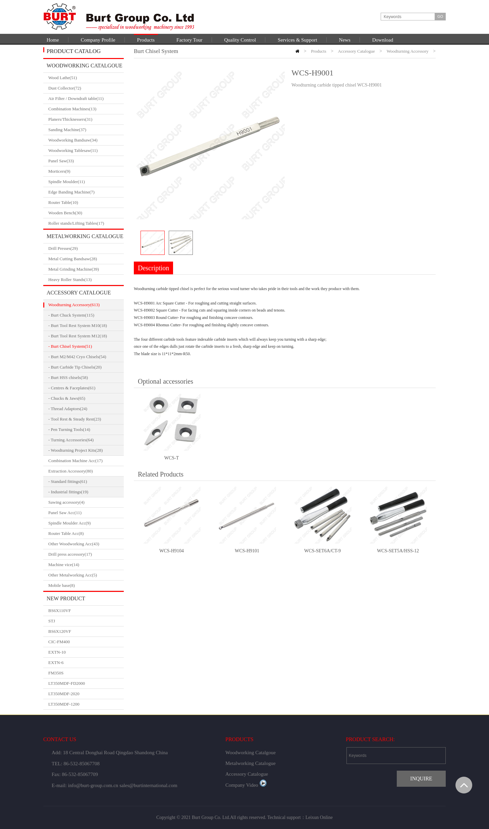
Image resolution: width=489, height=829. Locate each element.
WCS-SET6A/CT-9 (322, 550)
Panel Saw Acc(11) (86, 513)
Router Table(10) (86, 203)
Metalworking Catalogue (85, 236)
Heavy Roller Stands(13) (86, 280)
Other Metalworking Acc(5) (86, 575)
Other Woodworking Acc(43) (86, 544)
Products (146, 40)
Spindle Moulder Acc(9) (86, 523)
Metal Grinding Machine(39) (86, 269)
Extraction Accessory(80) (86, 471)
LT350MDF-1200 (63, 704)
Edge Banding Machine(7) (86, 192)
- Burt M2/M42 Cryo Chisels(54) (77, 356)
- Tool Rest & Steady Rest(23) (74, 419)
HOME (297, 51)
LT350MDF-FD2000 (66, 683)
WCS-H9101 (247, 550)
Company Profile (98, 40)
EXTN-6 (56, 662)
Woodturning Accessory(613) (86, 305)
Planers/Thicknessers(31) (86, 119)
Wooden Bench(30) (86, 213)
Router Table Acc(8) (86, 534)
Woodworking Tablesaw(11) (86, 151)
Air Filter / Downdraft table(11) (86, 99)
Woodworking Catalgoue (84, 65)
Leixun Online (319, 817)
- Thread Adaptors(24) (67, 408)
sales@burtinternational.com (148, 785)
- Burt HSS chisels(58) (68, 377)
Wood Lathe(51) (86, 78)
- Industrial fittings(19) (68, 491)
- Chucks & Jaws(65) (66, 398)
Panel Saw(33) (86, 161)
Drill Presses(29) (86, 248)
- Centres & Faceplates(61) (71, 387)
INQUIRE (421, 778)
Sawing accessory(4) (86, 502)
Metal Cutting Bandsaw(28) (86, 259)
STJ (51, 620)
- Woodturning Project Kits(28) (75, 450)
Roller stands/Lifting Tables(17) (86, 223)
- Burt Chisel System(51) (70, 346)
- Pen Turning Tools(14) (69, 429)
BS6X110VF (59, 610)
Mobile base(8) (86, 586)
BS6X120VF (59, 631)
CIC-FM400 (59, 641)
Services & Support (297, 40)
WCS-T (171, 457)
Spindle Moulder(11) (86, 182)
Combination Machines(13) (86, 109)
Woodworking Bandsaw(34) (86, 140)
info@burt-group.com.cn (93, 785)
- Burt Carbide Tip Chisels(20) (75, 367)
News (344, 40)
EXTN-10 (57, 652)
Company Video (246, 785)
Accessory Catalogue (79, 292)
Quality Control (240, 40)
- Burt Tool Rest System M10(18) (77, 325)
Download (382, 40)
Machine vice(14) (86, 565)
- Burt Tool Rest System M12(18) (77, 335)
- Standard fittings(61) (67, 481)
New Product (66, 598)
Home (53, 40)
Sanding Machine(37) (86, 130)
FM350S (56, 672)
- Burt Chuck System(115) (71, 315)
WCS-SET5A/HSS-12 (398, 550)
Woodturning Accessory (408, 51)
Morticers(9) (86, 171)
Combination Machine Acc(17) (86, 461)
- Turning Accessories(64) (71, 439)
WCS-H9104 (171, 550)
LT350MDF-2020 (63, 693)
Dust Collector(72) (86, 88)
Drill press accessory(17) (86, 554)
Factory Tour (189, 40)
